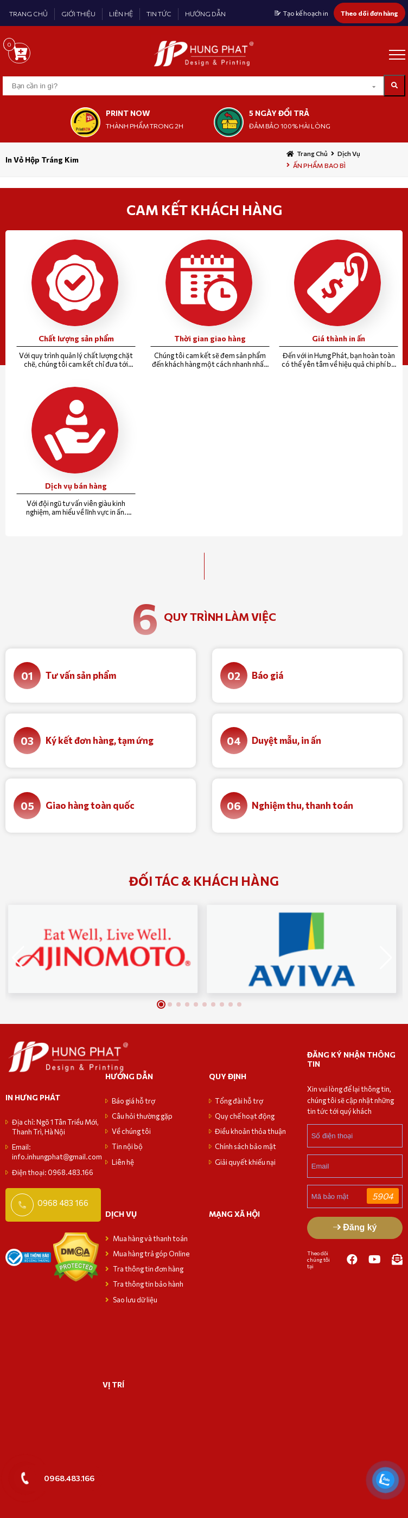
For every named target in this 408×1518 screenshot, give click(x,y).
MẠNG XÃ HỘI (234, 1213)
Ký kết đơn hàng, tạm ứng (100, 740)
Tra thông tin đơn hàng (148, 1268)
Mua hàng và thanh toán (151, 1238)
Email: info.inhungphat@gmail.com (57, 1152)
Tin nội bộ (127, 1146)
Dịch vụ (348, 153)
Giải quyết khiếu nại (245, 1162)
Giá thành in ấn (338, 338)
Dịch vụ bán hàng (76, 485)
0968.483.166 (69, 1478)
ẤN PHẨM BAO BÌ (319, 165)
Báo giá (267, 675)
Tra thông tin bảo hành (148, 1284)
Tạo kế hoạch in (305, 13)
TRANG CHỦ (28, 13)
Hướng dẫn (129, 1076)
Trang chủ (312, 153)
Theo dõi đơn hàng (369, 13)
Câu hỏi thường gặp (142, 1116)
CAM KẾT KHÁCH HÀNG (204, 210)
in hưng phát (32, 1097)
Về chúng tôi (131, 1131)
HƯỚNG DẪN (205, 13)
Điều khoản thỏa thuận (250, 1131)
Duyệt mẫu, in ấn (286, 740)
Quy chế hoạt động (245, 1116)
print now (128, 113)
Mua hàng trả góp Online (151, 1253)
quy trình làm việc (220, 616)
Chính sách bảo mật (245, 1146)
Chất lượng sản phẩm (76, 338)
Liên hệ (123, 1162)
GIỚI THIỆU (78, 13)
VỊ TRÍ (113, 1384)
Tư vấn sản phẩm (81, 675)
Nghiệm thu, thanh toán (302, 805)
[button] (386, 958)
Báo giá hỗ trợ (133, 1101)
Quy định (227, 1076)
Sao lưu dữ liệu (135, 1299)
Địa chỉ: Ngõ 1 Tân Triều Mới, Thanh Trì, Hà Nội (55, 1127)
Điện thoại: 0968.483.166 (52, 1172)
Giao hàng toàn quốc (90, 805)
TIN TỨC (158, 13)
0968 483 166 (62, 1203)
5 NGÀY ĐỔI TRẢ (279, 113)
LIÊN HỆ (121, 13)
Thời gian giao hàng (210, 338)
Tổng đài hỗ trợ (239, 1101)
